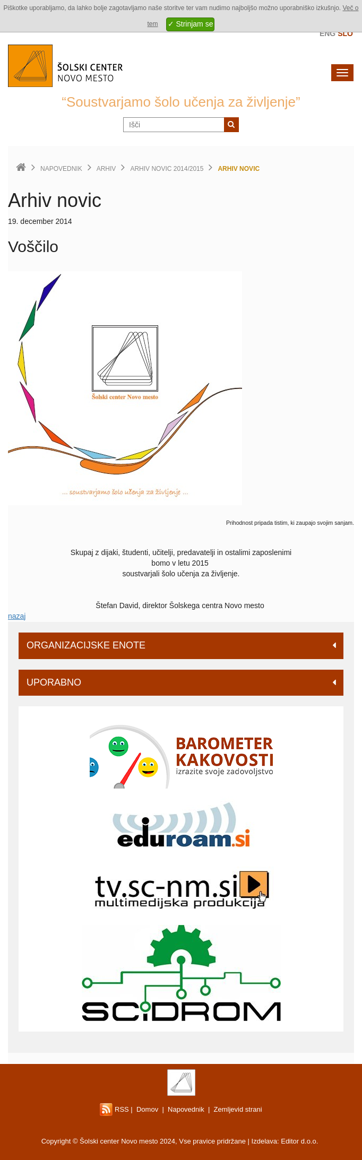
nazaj (16, 616)
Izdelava (264, 1141)
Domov (147, 1109)
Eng (327, 33)
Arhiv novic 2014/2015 (166, 168)
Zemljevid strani (238, 1109)
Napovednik (61, 168)
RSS (114, 1109)
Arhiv (106, 168)
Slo (345, 33)
